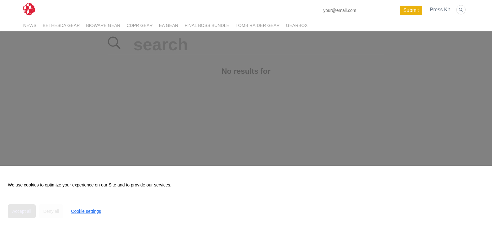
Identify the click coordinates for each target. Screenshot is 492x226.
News (29, 25)
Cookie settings (86, 211)
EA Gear (168, 25)
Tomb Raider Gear (258, 25)
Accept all (21, 211)
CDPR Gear (139, 25)
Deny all (51, 211)
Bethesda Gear (61, 25)
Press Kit (440, 9)
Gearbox (297, 25)
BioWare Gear (103, 25)
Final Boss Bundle (206, 25)
